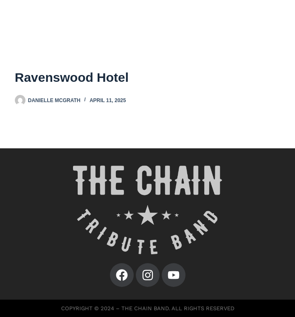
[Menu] (273, 21)
